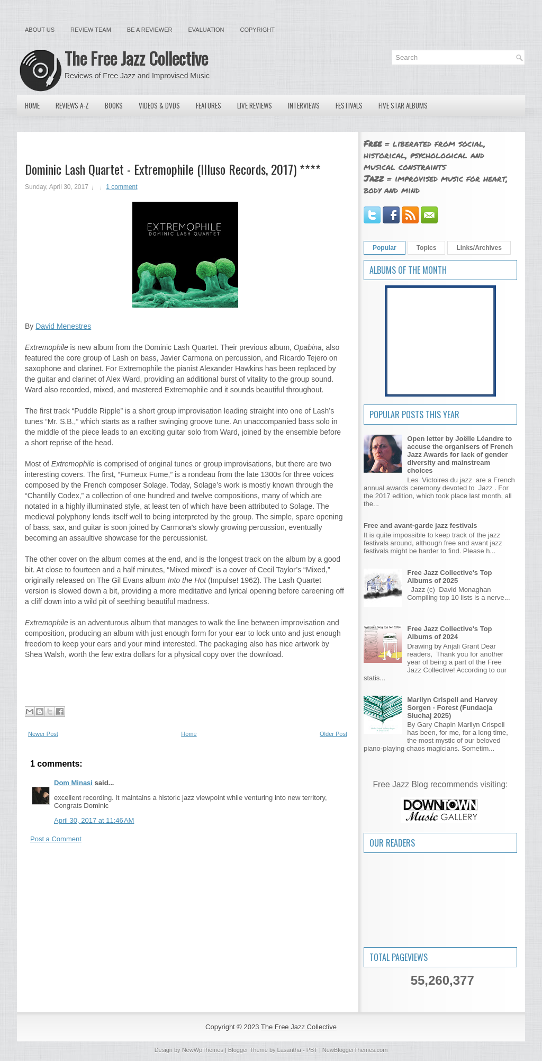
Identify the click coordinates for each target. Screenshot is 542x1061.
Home (32, 105)
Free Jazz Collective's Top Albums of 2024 (449, 633)
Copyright (257, 29)
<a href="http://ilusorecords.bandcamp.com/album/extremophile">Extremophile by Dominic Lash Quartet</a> (185, 681)
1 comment (121, 187)
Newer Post (43, 734)
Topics (427, 247)
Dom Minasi (73, 783)
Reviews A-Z (72, 105)
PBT (312, 1050)
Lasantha (289, 1050)
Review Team (90, 29)
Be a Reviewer (150, 29)
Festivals (349, 105)
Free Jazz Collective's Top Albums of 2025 (449, 577)
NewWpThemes (202, 1050)
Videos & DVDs (159, 105)
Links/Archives (478, 247)
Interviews (304, 105)
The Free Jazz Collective (136, 58)
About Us (40, 29)
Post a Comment (56, 839)
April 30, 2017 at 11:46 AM (94, 820)
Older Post (333, 734)
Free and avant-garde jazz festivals (420, 525)
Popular (384, 247)
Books (114, 105)
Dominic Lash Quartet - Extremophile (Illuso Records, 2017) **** (173, 169)
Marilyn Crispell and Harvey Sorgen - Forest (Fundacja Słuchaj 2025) (452, 708)
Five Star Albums (403, 105)
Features (208, 105)
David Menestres (63, 326)
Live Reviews (254, 105)
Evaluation (206, 29)
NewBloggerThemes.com (355, 1050)
